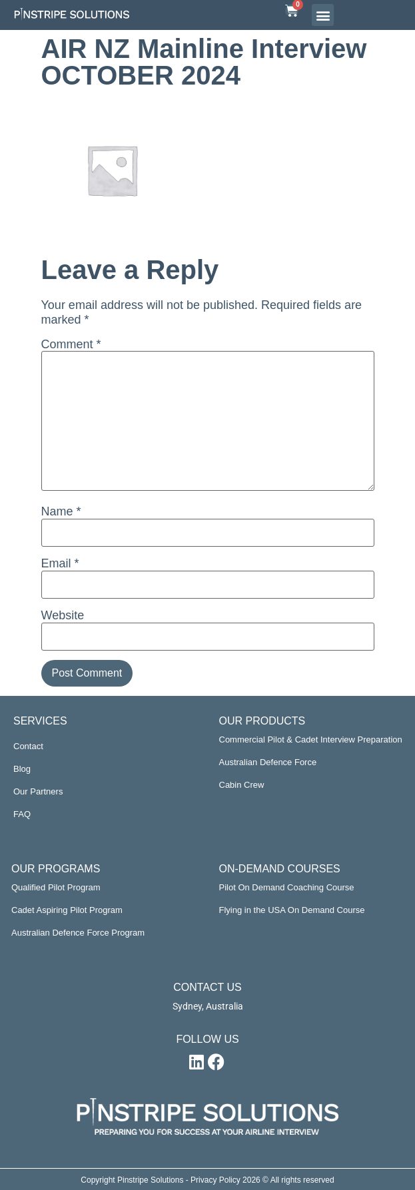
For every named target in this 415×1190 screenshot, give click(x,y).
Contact (28, 746)
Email (60, 563)
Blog (22, 769)
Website (63, 615)
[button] (323, 15)
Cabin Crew (241, 785)
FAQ (22, 814)
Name (61, 511)
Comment (71, 344)
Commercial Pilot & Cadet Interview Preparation (310, 739)
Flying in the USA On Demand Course (292, 910)
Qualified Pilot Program (56, 887)
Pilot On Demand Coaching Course (286, 887)
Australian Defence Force (268, 762)
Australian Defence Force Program (78, 933)
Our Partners (38, 791)
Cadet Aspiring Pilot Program (67, 910)
